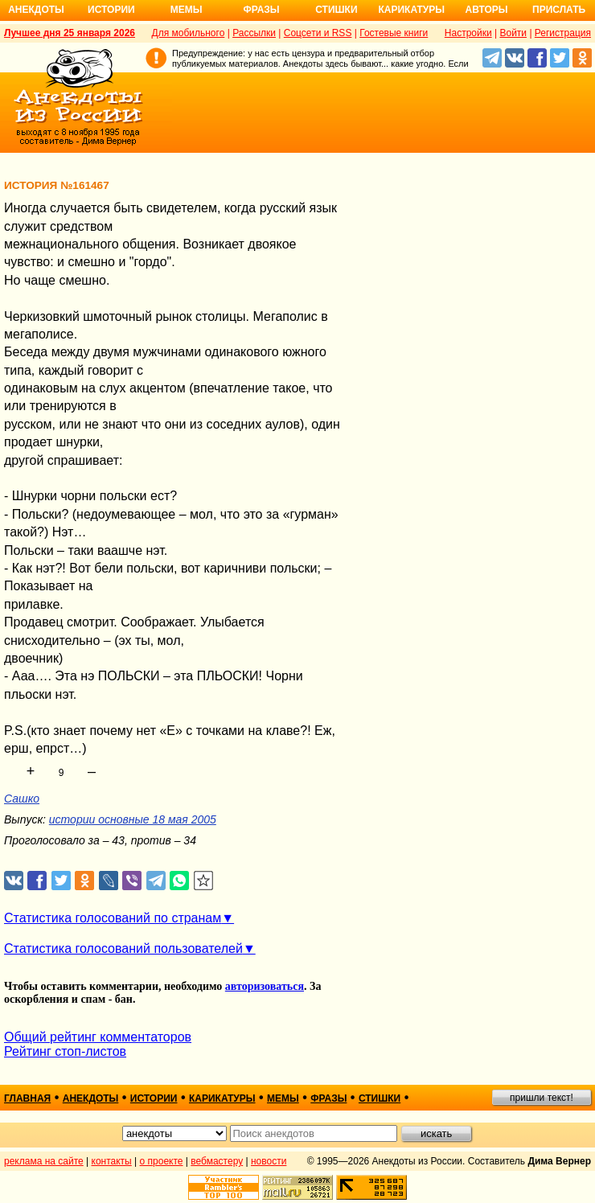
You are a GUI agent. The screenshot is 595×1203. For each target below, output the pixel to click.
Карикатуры (411, 9)
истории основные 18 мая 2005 (132, 819)
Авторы (487, 9)
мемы (283, 1098)
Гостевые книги (393, 33)
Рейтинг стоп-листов (65, 1051)
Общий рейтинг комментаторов (97, 1037)
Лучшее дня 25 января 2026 (69, 33)
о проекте (161, 1161)
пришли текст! (541, 1097)
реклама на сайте (44, 1161)
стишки (379, 1098)
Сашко (21, 798)
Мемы (186, 9)
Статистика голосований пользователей (123, 948)
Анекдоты (36, 9)
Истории (111, 9)
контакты (112, 1161)
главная (27, 1098)
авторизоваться (264, 986)
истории (154, 1098)
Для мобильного (188, 33)
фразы (328, 1098)
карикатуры (222, 1098)
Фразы (261, 9)
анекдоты (91, 1098)
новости (268, 1161)
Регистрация (563, 33)
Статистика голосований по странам (112, 918)
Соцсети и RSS (318, 33)
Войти (513, 33)
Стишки (336, 9)
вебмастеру (217, 1161)
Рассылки (254, 33)
